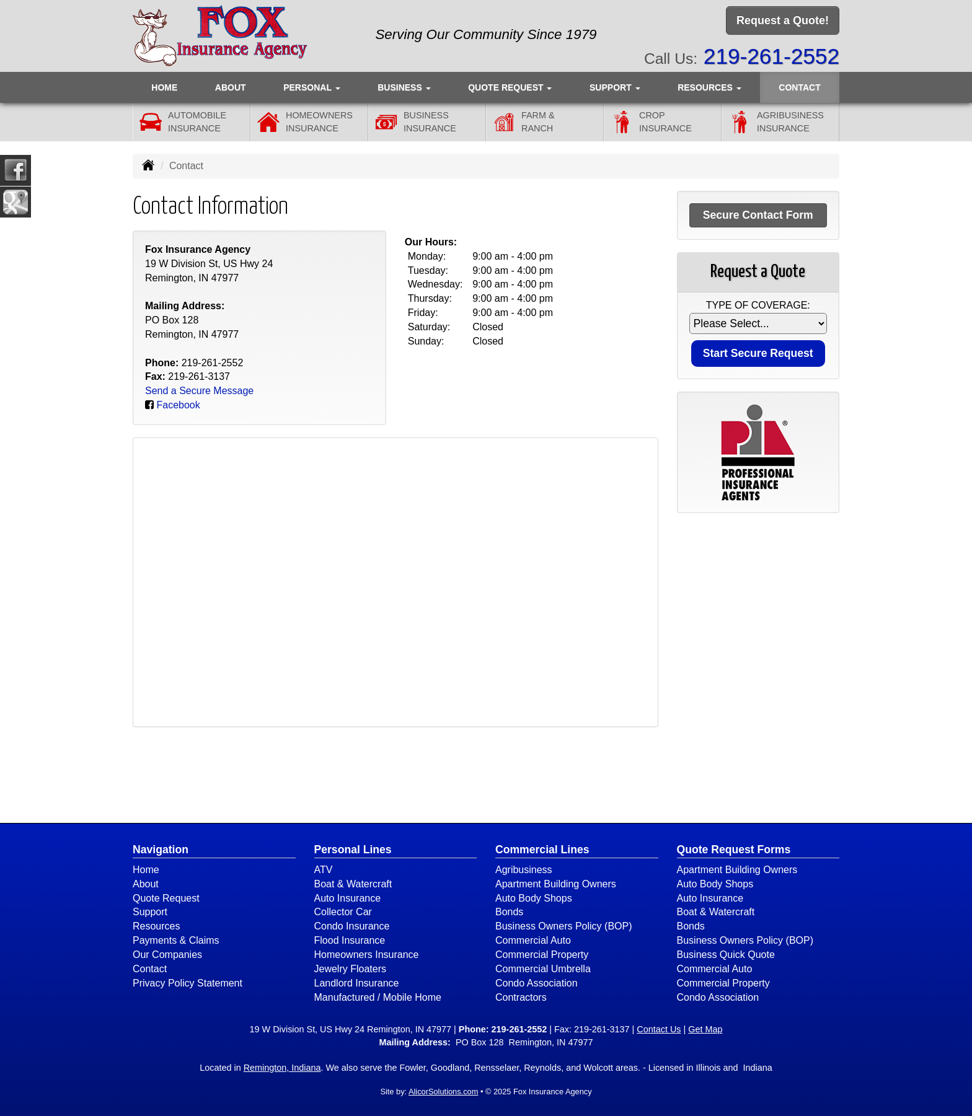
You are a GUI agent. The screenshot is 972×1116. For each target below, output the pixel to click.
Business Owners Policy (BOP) (563, 926)
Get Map (705, 1029)
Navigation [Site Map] (160, 849)
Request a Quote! (782, 20)
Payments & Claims (176, 940)
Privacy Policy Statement (187, 983)
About (230, 87)
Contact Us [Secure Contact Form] (659, 1029)
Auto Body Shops (533, 898)
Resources (156, 926)
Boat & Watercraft (353, 884)
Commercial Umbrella (543, 969)
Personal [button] (311, 87)
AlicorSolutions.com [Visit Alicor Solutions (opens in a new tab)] (443, 1091)
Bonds (509, 912)
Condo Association (536, 983)
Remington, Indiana (282, 1068)
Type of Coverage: (758, 305)
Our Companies (167, 954)
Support (150, 912)
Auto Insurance (347, 898)
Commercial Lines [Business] (542, 849)
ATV (323, 869)
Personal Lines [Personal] (353, 849)
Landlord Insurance (356, 983)
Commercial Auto (533, 940)
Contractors (521, 997)
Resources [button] (709, 87)
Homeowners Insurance (366, 954)
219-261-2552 (771, 56)
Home (164, 87)
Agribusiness (523, 869)
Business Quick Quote (726, 954)
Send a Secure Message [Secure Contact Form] (199, 390)
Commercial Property (541, 954)
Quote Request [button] (510, 87)
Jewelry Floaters (350, 969)
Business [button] (404, 87)
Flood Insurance (350, 940)
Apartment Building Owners (555, 884)
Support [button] (615, 87)
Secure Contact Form (758, 215)
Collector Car (343, 912)
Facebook (178, 405)
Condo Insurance (352, 926)
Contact (799, 87)
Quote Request (166, 898)
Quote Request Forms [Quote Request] (734, 849)
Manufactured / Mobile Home (377, 997)
